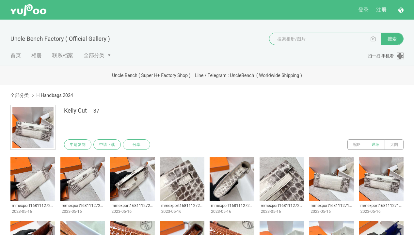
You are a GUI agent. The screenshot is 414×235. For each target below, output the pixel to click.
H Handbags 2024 (54, 95)
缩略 (357, 144)
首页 (15, 55)
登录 (363, 10)
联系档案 (62, 55)
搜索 (392, 38)
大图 (394, 144)
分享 (136, 144)
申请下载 (107, 144)
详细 (375, 144)
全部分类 (94, 55)
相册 (36, 55)
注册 (381, 10)
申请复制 (78, 144)
